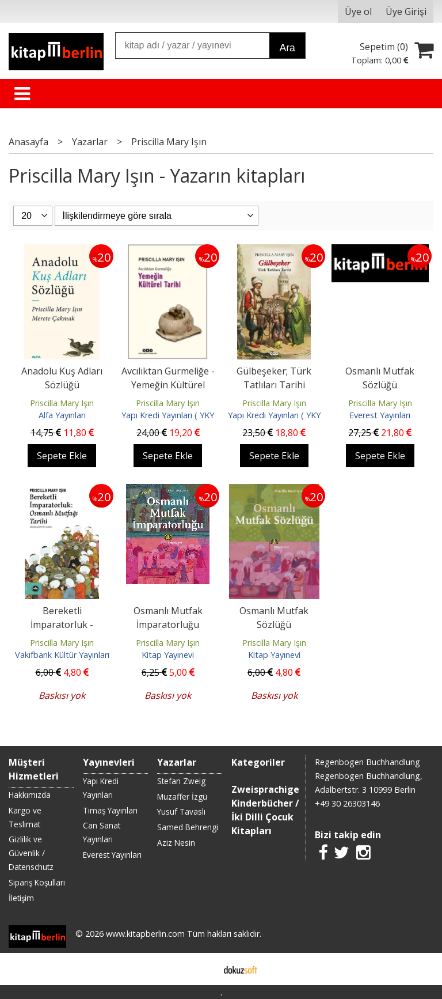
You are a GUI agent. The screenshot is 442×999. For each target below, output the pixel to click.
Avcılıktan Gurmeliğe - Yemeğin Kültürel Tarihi (168, 385)
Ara (287, 48)
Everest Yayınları (379, 415)
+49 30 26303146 (347, 803)
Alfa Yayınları (62, 415)
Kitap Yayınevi (168, 654)
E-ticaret (203, 969)
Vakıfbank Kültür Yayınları (62, 654)
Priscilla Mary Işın (62, 403)
